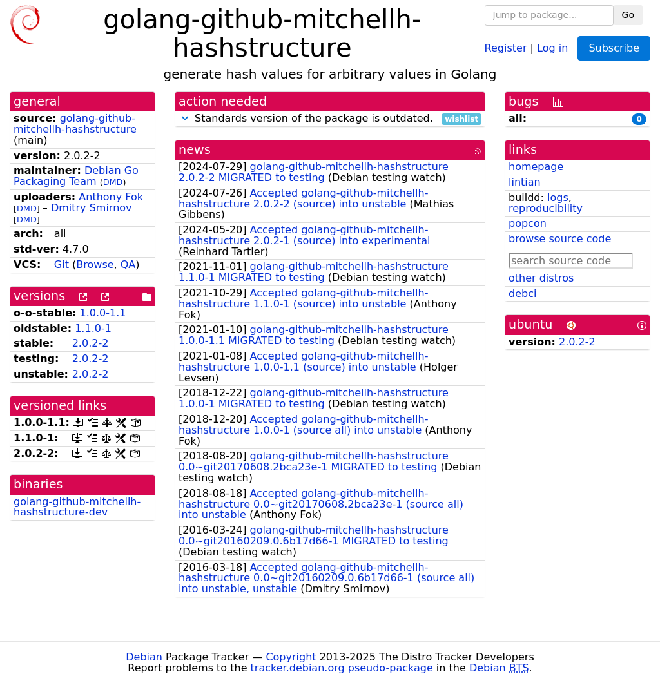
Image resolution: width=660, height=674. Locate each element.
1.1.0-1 (93, 328)
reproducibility (546, 208)
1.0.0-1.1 (103, 313)
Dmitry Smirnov (91, 208)
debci (522, 293)
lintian (525, 182)
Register (506, 47)
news (195, 149)
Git (61, 264)
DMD (113, 182)
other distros (541, 278)
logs (557, 197)
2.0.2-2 (90, 343)
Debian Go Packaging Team (76, 176)
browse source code (560, 239)
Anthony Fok (111, 197)
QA (128, 264)
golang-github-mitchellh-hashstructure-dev (77, 507)
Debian (144, 657)
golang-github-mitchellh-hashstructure (75, 123)
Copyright (291, 657)
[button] (185, 118)
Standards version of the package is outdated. (330, 118)
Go (628, 15)
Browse (94, 264)
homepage (536, 166)
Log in (552, 47)
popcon (528, 223)
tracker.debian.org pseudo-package (342, 668)
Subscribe (613, 48)
